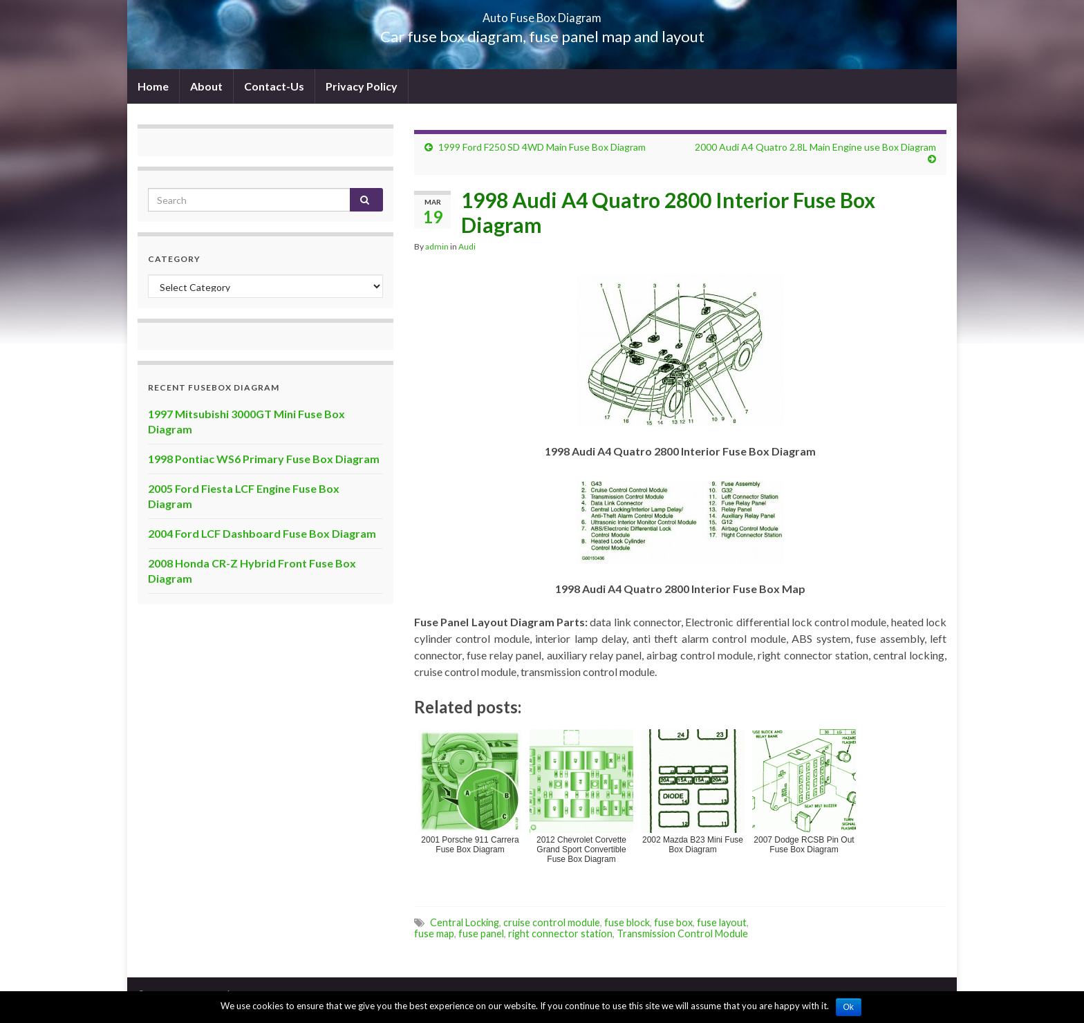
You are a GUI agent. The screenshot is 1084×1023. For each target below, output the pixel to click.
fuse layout (722, 922)
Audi (467, 246)
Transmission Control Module (682, 933)
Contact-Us (274, 86)
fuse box (673, 922)
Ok (848, 1007)
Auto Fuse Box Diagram (542, 13)
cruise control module (551, 922)
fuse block (627, 922)
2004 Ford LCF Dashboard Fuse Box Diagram (262, 533)
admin (437, 246)
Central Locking (464, 922)
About (206, 86)
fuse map (434, 933)
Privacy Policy (362, 86)
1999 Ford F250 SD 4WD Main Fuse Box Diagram (542, 147)
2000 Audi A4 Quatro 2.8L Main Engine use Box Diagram (815, 147)
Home (153, 86)
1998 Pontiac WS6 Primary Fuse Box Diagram (264, 458)
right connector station (560, 933)
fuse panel (481, 933)
